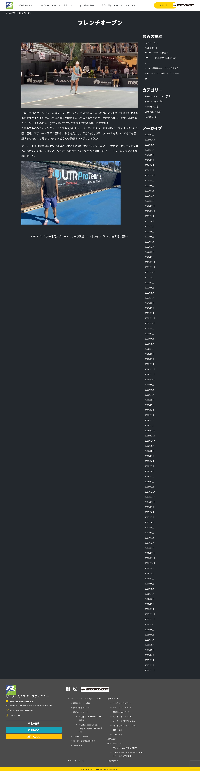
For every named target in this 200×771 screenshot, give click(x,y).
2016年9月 (149, 568)
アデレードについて (134, 5)
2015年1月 (149, 665)
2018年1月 (149, 486)
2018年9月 (149, 445)
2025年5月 (149, 154)
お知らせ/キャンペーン (155, 96)
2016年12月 (150, 552)
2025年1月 (149, 159)
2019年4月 (149, 410)
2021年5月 (149, 292)
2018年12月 (150, 430)
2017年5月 (149, 527)
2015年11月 (150, 619)
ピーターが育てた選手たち (84, 741)
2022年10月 (150, 211)
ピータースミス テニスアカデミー (27, 691)
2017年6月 (149, 522)
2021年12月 (150, 262)
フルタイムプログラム (122, 703)
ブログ (14, 13)
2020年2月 (149, 359)
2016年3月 (149, 598)
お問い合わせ (165, 5)
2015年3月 (149, 660)
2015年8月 (149, 634)
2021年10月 (150, 272)
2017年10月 (150, 501)
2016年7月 (149, 578)
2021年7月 (149, 282)
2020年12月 (150, 318)
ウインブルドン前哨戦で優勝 (110, 236)
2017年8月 (149, 512)
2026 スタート (151, 47)
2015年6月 (149, 644)
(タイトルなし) (151, 42)
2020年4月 (149, 348)
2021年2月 (149, 307)
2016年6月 (149, 583)
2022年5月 (149, 236)
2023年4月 (149, 190)
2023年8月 (149, 180)
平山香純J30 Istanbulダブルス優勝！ (91, 718)
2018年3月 (149, 476)
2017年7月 (149, 517)
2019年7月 (149, 394)
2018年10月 (150, 440)
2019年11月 (150, 374)
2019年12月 (150, 369)
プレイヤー (77, 745)
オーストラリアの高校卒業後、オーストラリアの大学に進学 (128, 754)
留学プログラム (70, 5)
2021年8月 (149, 277)
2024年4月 (149, 165)
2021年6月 (149, 287)
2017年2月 (149, 542)
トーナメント (151, 101)
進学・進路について (110, 5)
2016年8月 (149, 573)
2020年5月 (149, 343)
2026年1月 (149, 134)
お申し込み (34, 730)
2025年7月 (149, 149)
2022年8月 (149, 221)
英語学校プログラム (121, 712)
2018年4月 (149, 471)
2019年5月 (149, 404)
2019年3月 (149, 415)
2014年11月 (150, 670)
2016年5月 (149, 588)
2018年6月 (149, 461)
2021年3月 (149, 302)
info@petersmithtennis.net (21, 710)
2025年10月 (150, 139)
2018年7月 (149, 455)
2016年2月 (149, 603)
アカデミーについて (38, 5)
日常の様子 (150, 111)
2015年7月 (149, 639)
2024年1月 (149, 170)
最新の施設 (89, 5)
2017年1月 (149, 547)
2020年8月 (149, 328)
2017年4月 (149, 532)
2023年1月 (149, 200)
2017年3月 (149, 537)
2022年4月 (149, 241)
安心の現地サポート (81, 707)
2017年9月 (149, 506)
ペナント (149, 106)
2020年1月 (149, 364)
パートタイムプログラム (123, 716)
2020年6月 (149, 338)
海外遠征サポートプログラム (125, 725)
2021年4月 (149, 297)
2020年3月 (149, 353)
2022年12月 (150, 205)
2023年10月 (150, 175)
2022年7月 (149, 226)
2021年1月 (149, 313)
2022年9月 (149, 216)
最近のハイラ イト (80, 712)
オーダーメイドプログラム (124, 721)
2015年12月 (150, 614)
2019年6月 (149, 399)
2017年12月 (150, 491)
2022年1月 (149, 256)
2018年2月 (149, 481)
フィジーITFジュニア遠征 (156, 52)
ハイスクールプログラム (123, 707)
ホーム (8, 13)
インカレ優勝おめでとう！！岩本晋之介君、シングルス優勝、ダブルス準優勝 (161, 73)
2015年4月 (149, 654)
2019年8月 (149, 389)
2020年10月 (150, 323)
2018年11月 (150, 435)
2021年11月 (150, 267)
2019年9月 (149, 384)
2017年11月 (150, 496)
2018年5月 (149, 466)
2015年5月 (149, 649)
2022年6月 (149, 231)
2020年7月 (149, 333)
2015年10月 (150, 624)
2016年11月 (150, 558)
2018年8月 (149, 450)
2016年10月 (150, 563)
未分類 (148, 116)
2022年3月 (149, 246)
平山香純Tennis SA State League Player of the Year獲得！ (90, 728)
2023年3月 (149, 195)
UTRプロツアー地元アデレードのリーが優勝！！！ (62, 236)
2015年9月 (149, 629)
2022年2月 (149, 251)
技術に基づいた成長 (81, 703)
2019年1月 (149, 425)
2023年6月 (149, 185)
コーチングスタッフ (81, 736)
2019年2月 (149, 420)
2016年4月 (149, 593)
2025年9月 (149, 144)
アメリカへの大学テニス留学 (125, 748)
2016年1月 (149, 609)
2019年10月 (150, 379)
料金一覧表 (34, 723)
